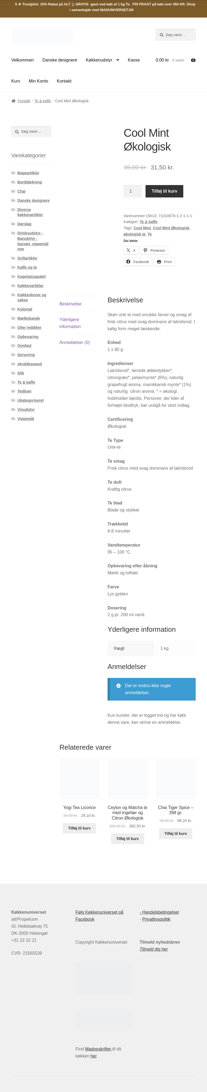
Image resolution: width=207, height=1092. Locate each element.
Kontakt (64, 81)
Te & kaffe (42, 101)
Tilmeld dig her (154, 949)
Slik (21, 373)
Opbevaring (28, 337)
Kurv (15, 81)
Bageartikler (28, 173)
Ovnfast (25, 345)
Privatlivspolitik (156, 919)
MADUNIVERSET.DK (117, 10)
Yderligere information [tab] (70, 323)
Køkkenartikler (31, 286)
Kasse (134, 60)
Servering (26, 355)
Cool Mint (142, 228)
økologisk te (134, 234)
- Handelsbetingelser (159, 912)
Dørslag (25, 224)
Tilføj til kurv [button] (79, 828)
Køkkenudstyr (99, 60)
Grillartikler (28, 258)
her (94, 1056)
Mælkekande (29, 318)
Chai (22, 191)
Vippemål (26, 419)
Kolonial (25, 309)
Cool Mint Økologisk (171, 228)
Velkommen (22, 60)
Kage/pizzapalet (32, 276)
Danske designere (59, 60)
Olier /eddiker (30, 327)
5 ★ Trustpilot (26, 4)
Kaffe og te (27, 267)
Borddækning (30, 182)
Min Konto (38, 81)
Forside (24, 101)
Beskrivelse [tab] (70, 304)
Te (150, 234)
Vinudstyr (26, 409)
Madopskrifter (98, 1049)
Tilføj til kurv (164, 191)
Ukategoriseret (31, 400)
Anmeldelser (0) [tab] (74, 342)
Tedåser (25, 391)
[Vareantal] (132, 191)
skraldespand (30, 364)
